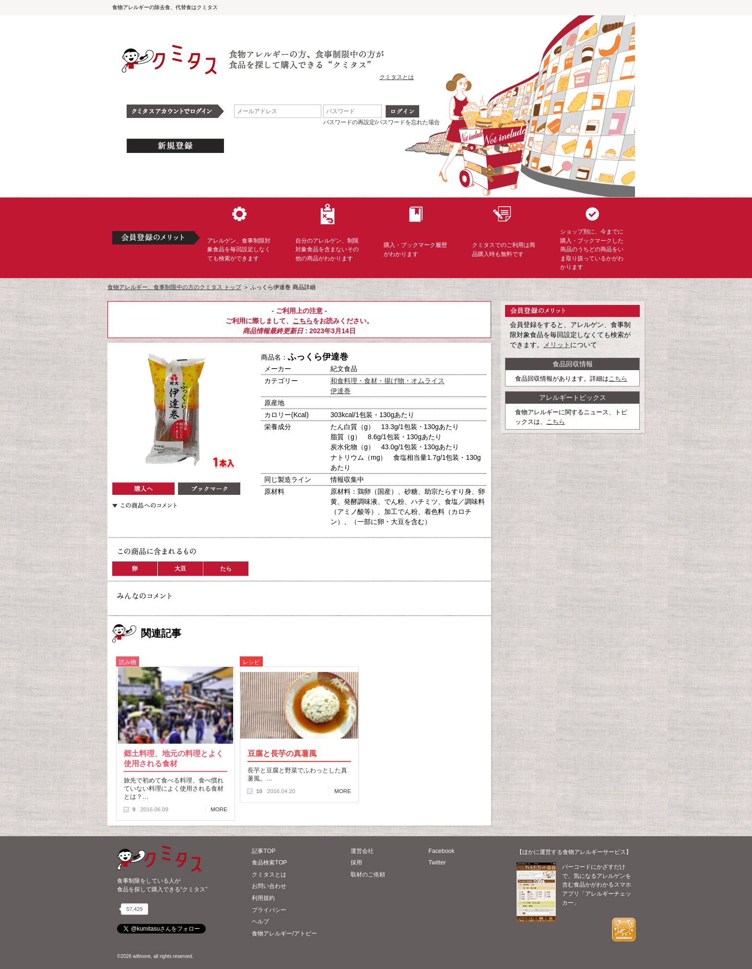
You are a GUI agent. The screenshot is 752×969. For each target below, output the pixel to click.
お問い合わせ (269, 886)
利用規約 (263, 898)
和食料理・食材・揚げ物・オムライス (387, 381)
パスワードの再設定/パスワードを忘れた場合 (381, 122)
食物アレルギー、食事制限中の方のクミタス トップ (174, 287)
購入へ (143, 488)
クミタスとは (396, 77)
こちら (303, 321)
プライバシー (269, 910)
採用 (356, 862)
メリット (556, 345)
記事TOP (263, 851)
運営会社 (362, 851)
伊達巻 (340, 391)
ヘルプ (260, 921)
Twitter (437, 862)
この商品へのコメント (144, 505)
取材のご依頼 (368, 874)
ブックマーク (209, 488)
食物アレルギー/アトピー (284, 933)
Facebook (441, 851)
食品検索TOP (269, 862)
